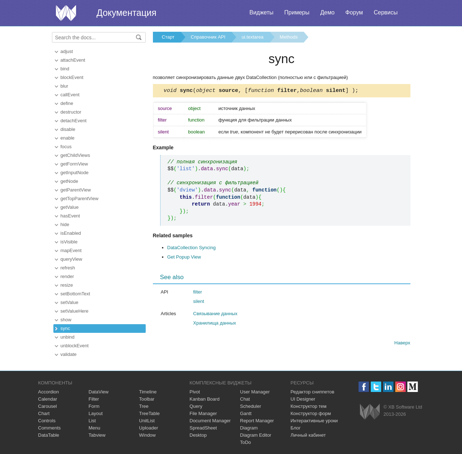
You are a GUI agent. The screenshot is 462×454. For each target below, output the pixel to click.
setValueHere (75, 311)
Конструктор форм (311, 413)
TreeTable (149, 413)
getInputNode (75, 172)
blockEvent (72, 77)
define (67, 103)
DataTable (49, 435)
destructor (71, 112)
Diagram (249, 428)
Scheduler (250, 406)
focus (66, 146)
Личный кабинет (308, 435)
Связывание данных (215, 314)
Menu (95, 428)
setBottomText (75, 293)
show (66, 319)
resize (67, 285)
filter (197, 293)
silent (198, 302)
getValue (70, 207)
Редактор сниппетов (312, 392)
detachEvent (74, 120)
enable (68, 138)
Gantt (246, 413)
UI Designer (303, 399)
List (92, 420)
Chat (245, 399)
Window (147, 435)
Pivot (195, 392)
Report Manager (257, 420)
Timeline (148, 392)
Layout (96, 413)
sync (65, 328)
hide (65, 224)
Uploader (148, 428)
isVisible (69, 241)
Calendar (47, 399)
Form (94, 406)
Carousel (47, 406)
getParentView (76, 190)
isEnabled (71, 233)
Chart (44, 413)
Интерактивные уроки (314, 420)
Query (196, 406)
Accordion (48, 392)
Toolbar (147, 399)
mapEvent (71, 250)
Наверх (402, 344)
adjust (67, 51)
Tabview (97, 435)
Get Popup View (184, 258)
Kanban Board (205, 399)
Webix (370, 412)
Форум (354, 12)
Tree (144, 406)
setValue (70, 302)
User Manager (255, 392)
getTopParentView (79, 198)
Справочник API (208, 37)
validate (69, 354)
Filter (94, 399)
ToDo (245, 442)
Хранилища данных (214, 324)
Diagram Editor (256, 435)
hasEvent (70, 216)
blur (65, 86)
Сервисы (385, 12)
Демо (327, 12)
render (67, 276)
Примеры (296, 12)
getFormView (74, 164)
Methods (289, 37)
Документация (127, 13)
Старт (168, 37)
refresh (68, 267)
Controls (47, 420)
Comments (49, 428)
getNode (69, 181)
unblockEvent (75, 345)
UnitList (147, 420)
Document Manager (210, 420)
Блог (296, 428)
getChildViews (75, 155)
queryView (71, 259)
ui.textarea (253, 37)
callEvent (70, 94)
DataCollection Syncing (191, 248)
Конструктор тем (309, 406)
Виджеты (261, 12)
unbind (68, 337)
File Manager (203, 413)
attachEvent (73, 60)
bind (65, 68)
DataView (99, 392)
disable (68, 129)
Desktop (198, 435)
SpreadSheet (203, 428)
